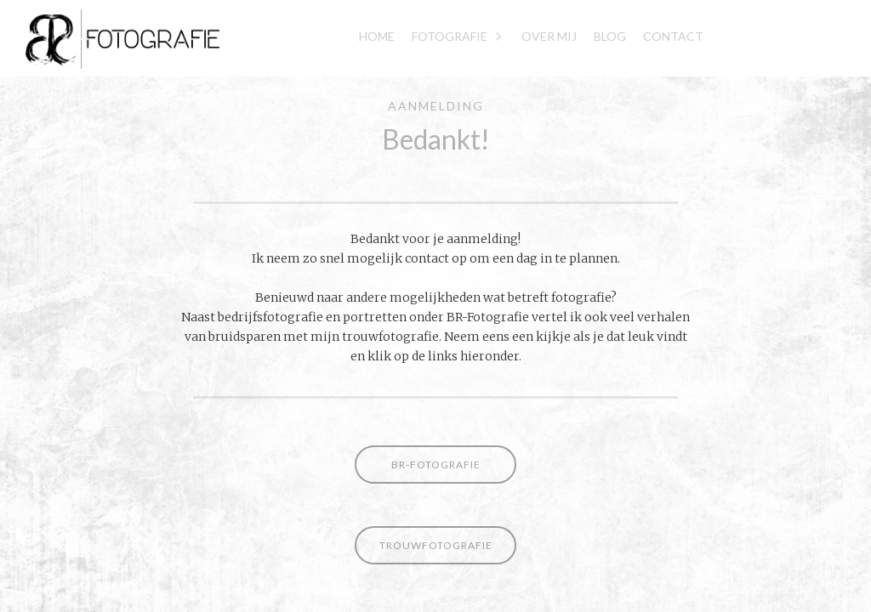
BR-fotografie (436, 464)
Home (377, 36)
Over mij (549, 36)
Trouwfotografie (435, 545)
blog (610, 36)
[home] (109, 38)
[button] (458, 38)
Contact (673, 36)
